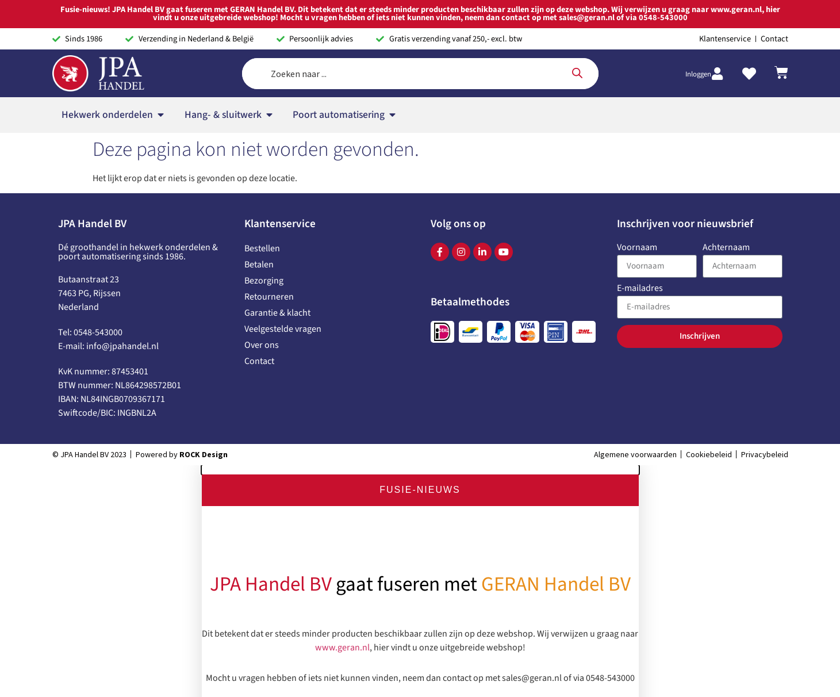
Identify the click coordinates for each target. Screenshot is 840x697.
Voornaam (637, 248)
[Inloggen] (717, 73)
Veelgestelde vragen (282, 329)
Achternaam (726, 248)
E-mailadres (640, 289)
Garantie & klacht (277, 313)
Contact (259, 361)
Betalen (259, 264)
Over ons (261, 345)
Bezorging (263, 280)
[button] (420, 469)
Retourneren (269, 296)
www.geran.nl (342, 645)
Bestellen (262, 248)
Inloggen (698, 74)
